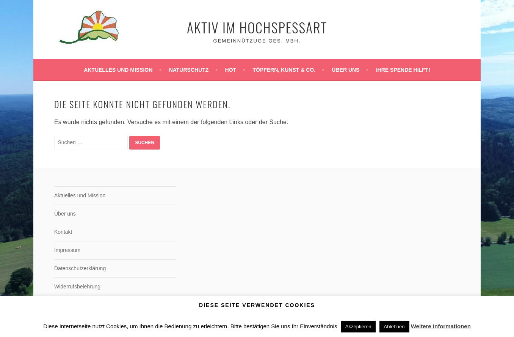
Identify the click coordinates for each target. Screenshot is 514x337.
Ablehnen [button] (394, 326)
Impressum (67, 250)
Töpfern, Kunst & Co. (283, 70)
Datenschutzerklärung (80, 268)
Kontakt (63, 232)
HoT (231, 70)
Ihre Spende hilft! (403, 70)
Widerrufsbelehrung (77, 286)
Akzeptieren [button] (358, 326)
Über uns (345, 70)
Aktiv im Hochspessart (257, 27)
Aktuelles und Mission (118, 70)
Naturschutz (189, 70)
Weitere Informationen (441, 326)
